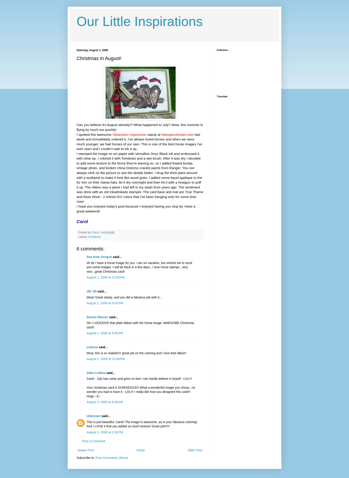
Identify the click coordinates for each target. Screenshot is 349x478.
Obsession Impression (129, 134)
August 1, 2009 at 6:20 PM (105, 303)
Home (140, 450)
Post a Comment (93, 441)
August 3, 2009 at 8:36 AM (105, 402)
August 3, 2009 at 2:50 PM (105, 432)
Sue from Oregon (99, 257)
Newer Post (86, 450)
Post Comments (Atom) (112, 458)
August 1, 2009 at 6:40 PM (105, 333)
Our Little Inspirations (140, 21)
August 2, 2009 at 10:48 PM (106, 359)
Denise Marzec (97, 317)
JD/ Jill (92, 291)
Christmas (94, 236)
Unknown (94, 416)
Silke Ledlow (96, 373)
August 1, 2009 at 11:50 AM (106, 277)
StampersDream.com (178, 134)
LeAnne (92, 347)
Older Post (195, 450)
